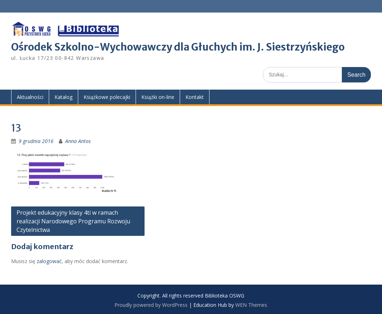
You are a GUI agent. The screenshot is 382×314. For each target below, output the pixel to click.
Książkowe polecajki (107, 97)
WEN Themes (251, 304)
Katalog (63, 97)
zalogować (49, 261)
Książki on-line (157, 97)
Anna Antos (78, 141)
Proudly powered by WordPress (151, 304)
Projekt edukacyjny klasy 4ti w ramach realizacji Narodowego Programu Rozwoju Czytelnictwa (73, 221)
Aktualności (30, 97)
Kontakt (194, 97)
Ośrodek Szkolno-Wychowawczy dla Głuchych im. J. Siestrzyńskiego (178, 47)
